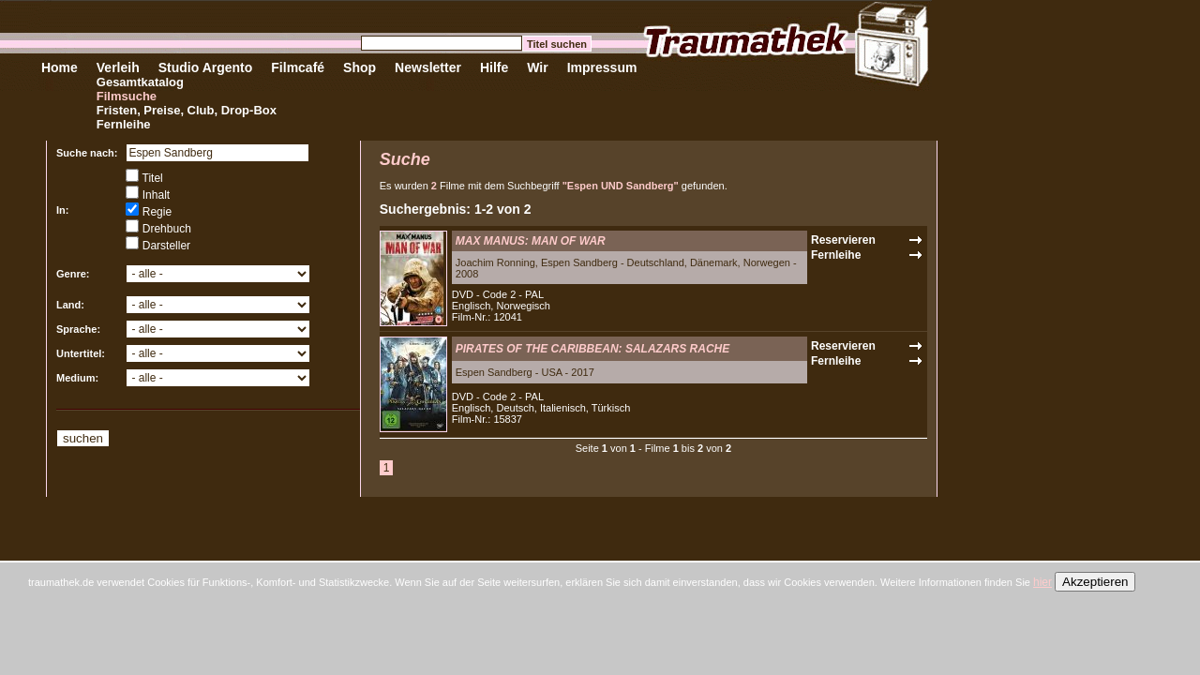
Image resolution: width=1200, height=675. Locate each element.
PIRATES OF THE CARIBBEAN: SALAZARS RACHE (592, 348)
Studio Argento (205, 67)
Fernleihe (124, 124)
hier (1042, 582)
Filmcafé (297, 67)
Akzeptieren (1095, 582)
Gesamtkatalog (140, 82)
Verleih (118, 67)
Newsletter (428, 67)
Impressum (602, 67)
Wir (537, 67)
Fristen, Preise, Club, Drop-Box (187, 110)
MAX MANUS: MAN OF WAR (531, 241)
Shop (359, 67)
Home (59, 67)
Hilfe (494, 67)
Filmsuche (127, 96)
